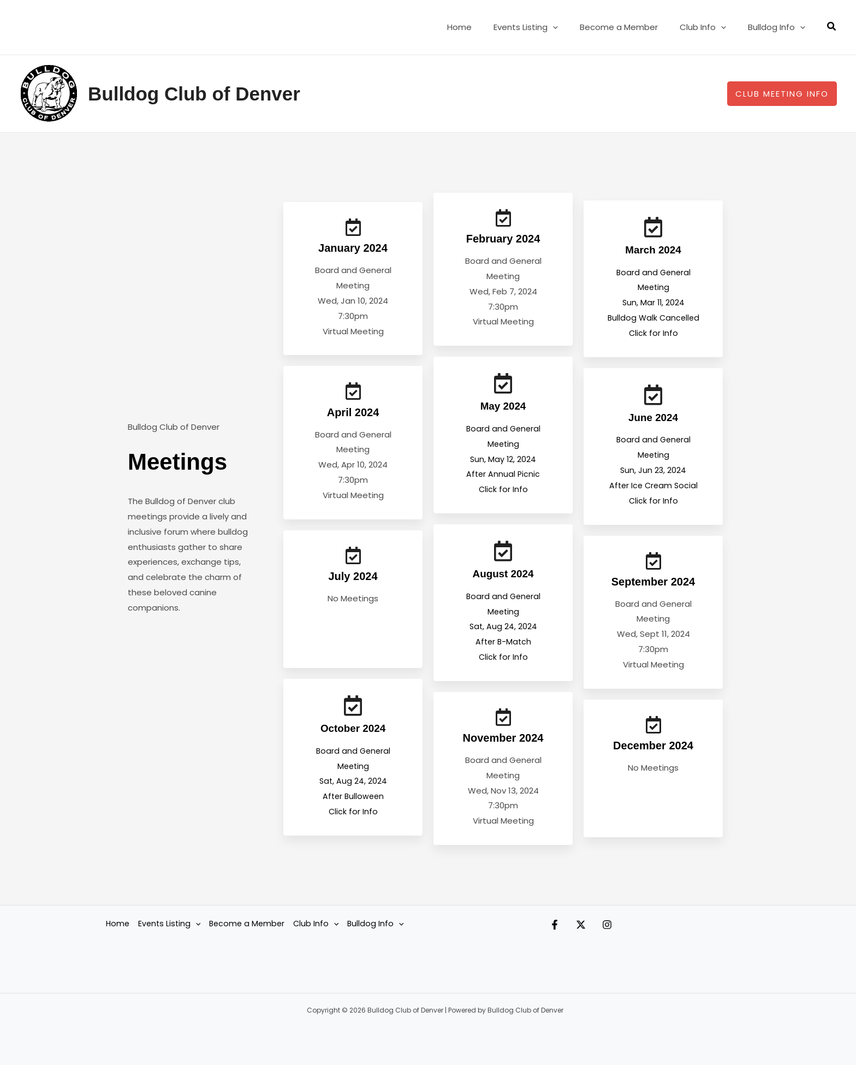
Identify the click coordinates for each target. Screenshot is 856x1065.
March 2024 (653, 250)
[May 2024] (503, 386)
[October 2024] (353, 713)
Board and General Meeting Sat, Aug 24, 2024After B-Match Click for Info (503, 629)
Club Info (711, 27)
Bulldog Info (779, 27)
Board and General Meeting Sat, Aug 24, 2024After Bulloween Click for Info (353, 789)
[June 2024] (653, 394)
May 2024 (503, 409)
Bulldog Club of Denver (194, 93)
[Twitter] (592, 931)
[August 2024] (503, 553)
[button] (572, 27)
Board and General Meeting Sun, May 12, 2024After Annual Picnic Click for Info (503, 461)
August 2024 (503, 576)
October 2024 (353, 736)
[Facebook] (555, 931)
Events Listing (545, 27)
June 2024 (653, 417)
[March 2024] (653, 227)
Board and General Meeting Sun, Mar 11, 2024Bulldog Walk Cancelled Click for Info (653, 302)
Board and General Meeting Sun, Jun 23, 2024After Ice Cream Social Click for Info (653, 469)
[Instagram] (629, 931)
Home (484, 27)
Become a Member (632, 27)
